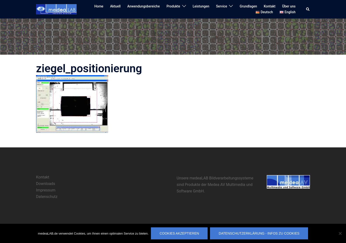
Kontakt (270, 6)
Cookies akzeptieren (179, 233)
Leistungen (201, 6)
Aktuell (115, 6)
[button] (308, 9)
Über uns (289, 6)
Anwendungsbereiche (143, 6)
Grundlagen (248, 6)
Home (99, 6)
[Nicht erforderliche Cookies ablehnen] (340, 233)
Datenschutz (46, 196)
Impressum (46, 190)
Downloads (45, 183)
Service (221, 6)
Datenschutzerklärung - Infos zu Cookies (259, 233)
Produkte (173, 6)
